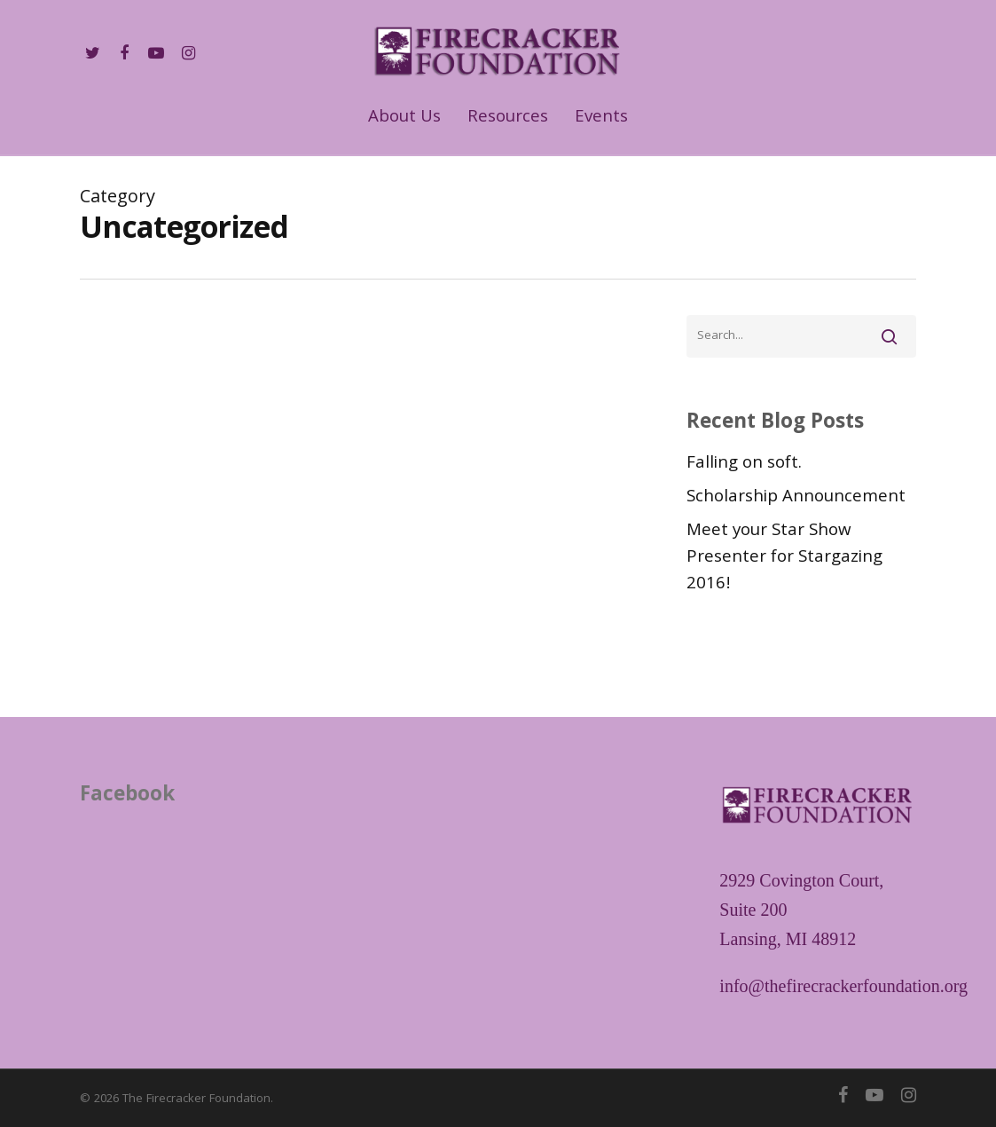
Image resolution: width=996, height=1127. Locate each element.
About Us (404, 118)
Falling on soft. (744, 464)
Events (601, 118)
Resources (507, 118)
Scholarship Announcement (796, 498)
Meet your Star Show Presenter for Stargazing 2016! (784, 558)
